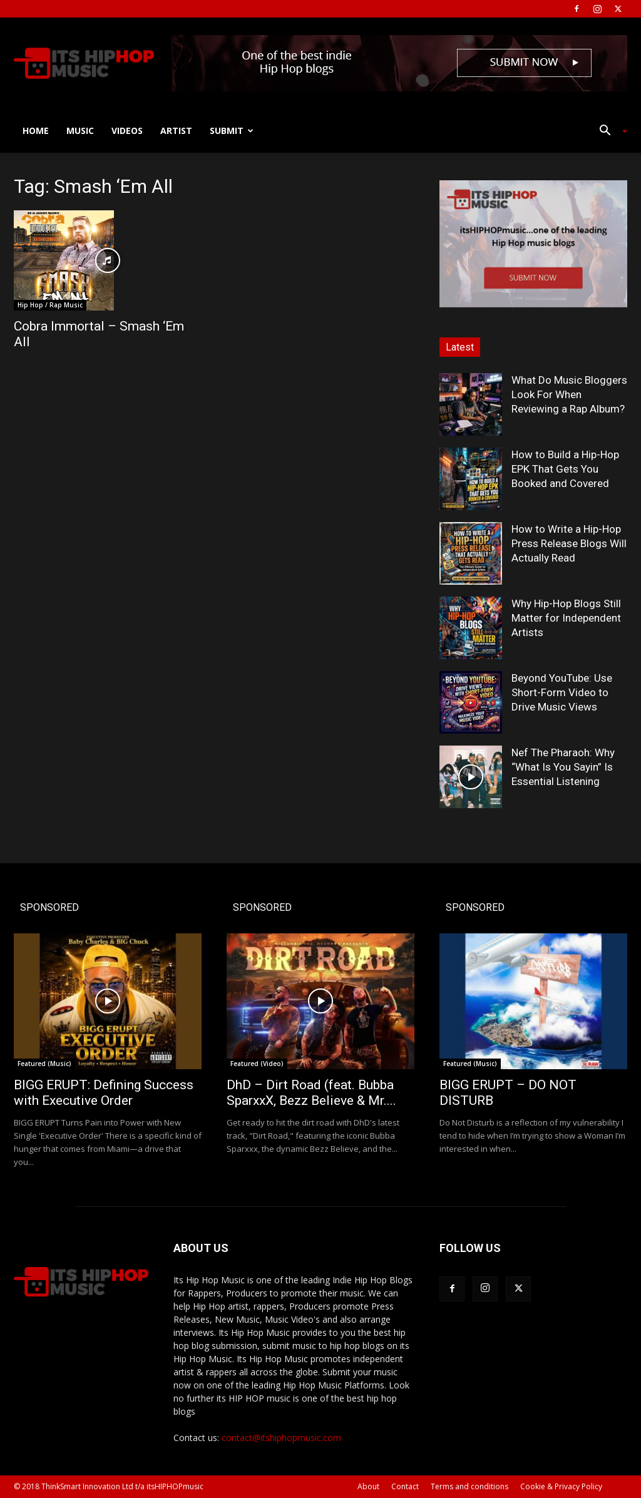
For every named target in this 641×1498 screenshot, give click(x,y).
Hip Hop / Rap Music (50, 304)
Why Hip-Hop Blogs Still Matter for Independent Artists (566, 618)
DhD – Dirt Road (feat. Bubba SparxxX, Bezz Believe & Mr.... (311, 1092)
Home (36, 130)
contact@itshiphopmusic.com (281, 1438)
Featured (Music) (44, 1063)
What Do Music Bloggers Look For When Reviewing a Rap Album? (569, 394)
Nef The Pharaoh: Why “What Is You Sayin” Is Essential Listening (563, 766)
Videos (127, 130)
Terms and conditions (469, 1486)
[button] (608, 132)
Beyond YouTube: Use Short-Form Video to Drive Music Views (561, 692)
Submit (232, 130)
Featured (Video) (257, 1063)
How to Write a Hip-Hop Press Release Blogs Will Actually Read (569, 543)
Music (80, 130)
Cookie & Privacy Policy (561, 1486)
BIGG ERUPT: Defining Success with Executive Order (103, 1092)
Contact (405, 1486)
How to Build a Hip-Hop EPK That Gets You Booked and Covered (565, 469)
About (368, 1486)
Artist (176, 130)
